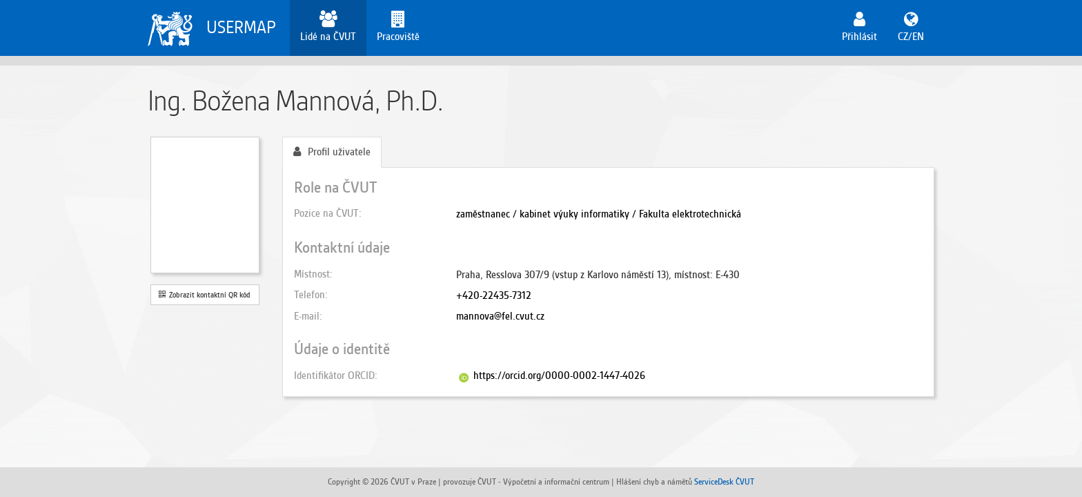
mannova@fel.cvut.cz (500, 316)
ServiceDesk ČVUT (724, 481)
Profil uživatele (332, 152)
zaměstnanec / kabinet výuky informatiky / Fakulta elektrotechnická (598, 214)
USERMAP (241, 27)
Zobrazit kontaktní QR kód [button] (204, 295)
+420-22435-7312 (493, 295)
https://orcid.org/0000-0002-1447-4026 (559, 375)
